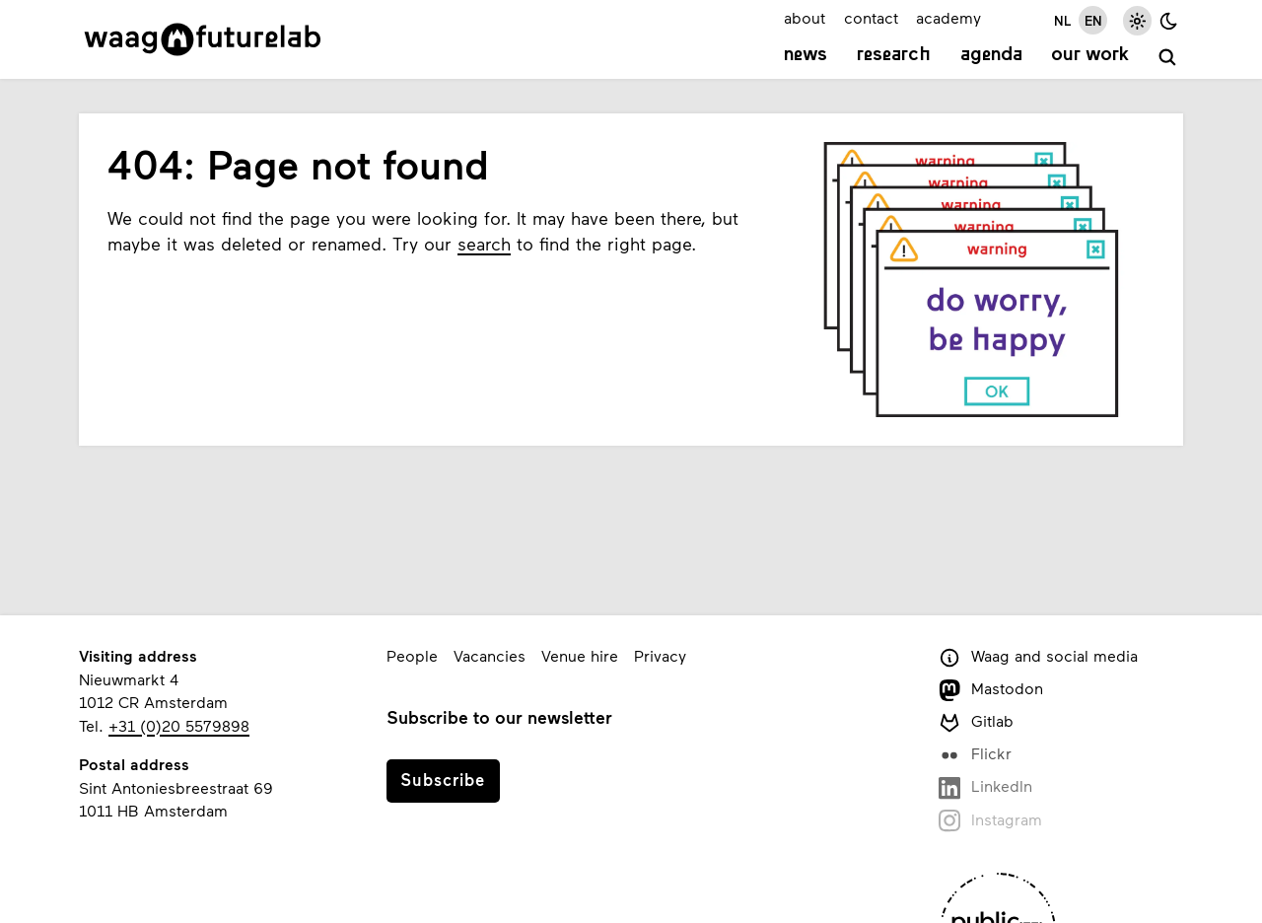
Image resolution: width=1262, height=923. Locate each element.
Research (894, 55)
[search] (1168, 57)
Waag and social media (1038, 657)
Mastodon (991, 689)
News (805, 55)
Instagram (990, 821)
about (804, 17)
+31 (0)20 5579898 (178, 725)
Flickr (975, 755)
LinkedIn (985, 787)
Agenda (991, 55)
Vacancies (490, 655)
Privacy (660, 655)
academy (948, 17)
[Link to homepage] (202, 39)
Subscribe (442, 779)
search (484, 243)
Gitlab (976, 722)
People (412, 655)
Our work (1090, 55)
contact (871, 17)
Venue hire (579, 655)
